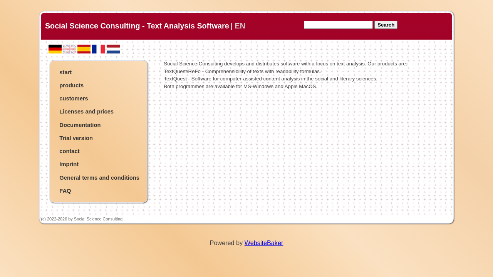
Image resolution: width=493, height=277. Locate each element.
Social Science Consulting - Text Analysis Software (137, 26)
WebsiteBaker (264, 242)
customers (73, 98)
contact (69, 151)
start (65, 72)
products (71, 85)
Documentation (80, 125)
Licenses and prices (86, 111)
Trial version (76, 138)
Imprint (69, 164)
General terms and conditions (99, 178)
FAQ (65, 191)
